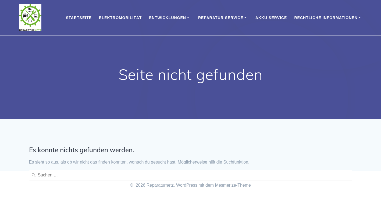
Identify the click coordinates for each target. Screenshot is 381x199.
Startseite (79, 18)
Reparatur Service (220, 18)
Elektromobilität (120, 18)
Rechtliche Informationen (326, 18)
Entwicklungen (167, 18)
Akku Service (271, 18)
